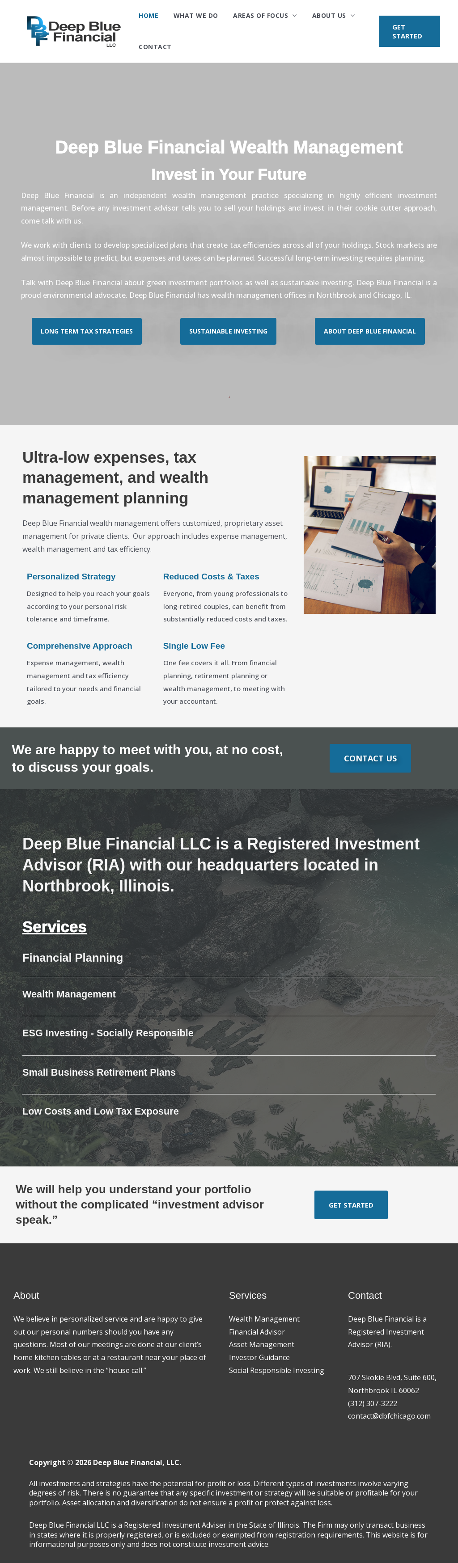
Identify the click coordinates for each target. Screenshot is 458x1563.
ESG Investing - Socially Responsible (109, 1033)
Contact (153, 46)
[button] (407, 31)
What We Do (190, 15)
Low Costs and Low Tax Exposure (101, 1111)
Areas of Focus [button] (250, 15)
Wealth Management (69, 994)
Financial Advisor (257, 1332)
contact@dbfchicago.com (389, 1416)
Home (147, 15)
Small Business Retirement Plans (100, 1072)
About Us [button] (315, 15)
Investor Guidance (259, 1357)
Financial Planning (73, 957)
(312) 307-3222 (372, 1403)
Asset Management (261, 1344)
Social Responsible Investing (276, 1370)
